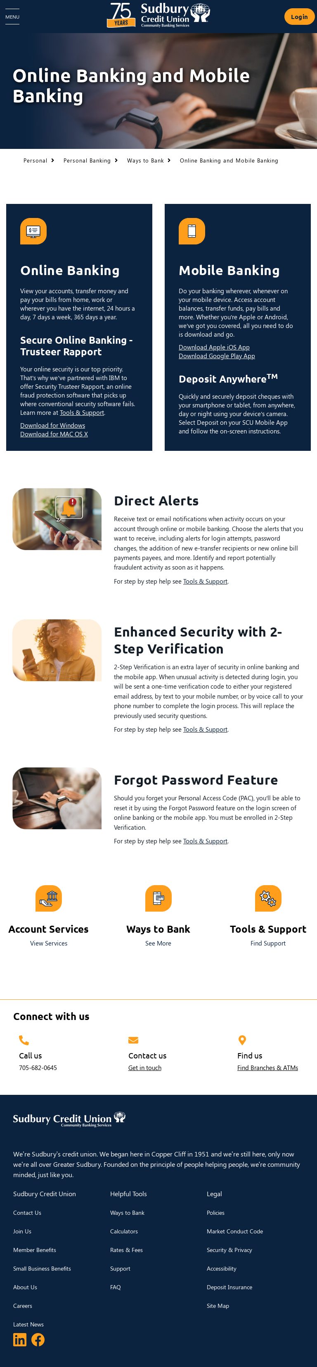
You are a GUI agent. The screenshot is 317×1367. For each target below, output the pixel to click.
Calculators (124, 1231)
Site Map (218, 1306)
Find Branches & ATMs (267, 1067)
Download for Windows (52, 425)
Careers (22, 1306)
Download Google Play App (217, 356)
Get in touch (144, 1067)
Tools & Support (82, 412)
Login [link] (299, 16)
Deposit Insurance (229, 1287)
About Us (25, 1287)
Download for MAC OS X (54, 434)
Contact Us (27, 1212)
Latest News (28, 1324)
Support (120, 1268)
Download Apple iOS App (214, 347)
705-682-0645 (38, 1067)
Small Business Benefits (42, 1268)
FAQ (115, 1287)
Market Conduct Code (235, 1231)
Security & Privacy (229, 1250)
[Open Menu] (12, 16)
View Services (48, 943)
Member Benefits (34, 1250)
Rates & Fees (126, 1250)
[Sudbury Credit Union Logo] (158, 15)
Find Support (268, 943)
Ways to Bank (127, 1212)
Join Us (22, 1231)
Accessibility (222, 1268)
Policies (216, 1212)
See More (158, 943)
